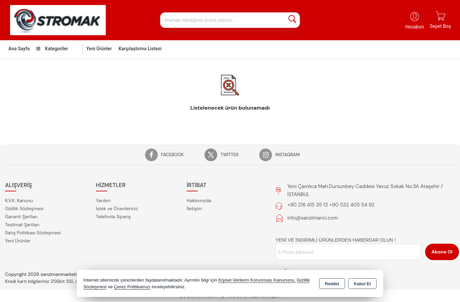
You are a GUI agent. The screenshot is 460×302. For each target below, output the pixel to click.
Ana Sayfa (19, 48)
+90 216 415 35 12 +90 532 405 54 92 (331, 204)
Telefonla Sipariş (113, 217)
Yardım (103, 200)
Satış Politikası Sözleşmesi (33, 233)
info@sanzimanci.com (312, 218)
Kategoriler (52, 48)
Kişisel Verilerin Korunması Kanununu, (256, 280)
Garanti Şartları (21, 217)
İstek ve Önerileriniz (117, 208)
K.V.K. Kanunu (19, 200)
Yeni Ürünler (18, 241)
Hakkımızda (199, 200)
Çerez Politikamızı (132, 286)
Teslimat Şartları (22, 225)
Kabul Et (362, 284)
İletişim (194, 208)
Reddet (332, 284)
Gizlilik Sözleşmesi (24, 208)
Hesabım (414, 26)
